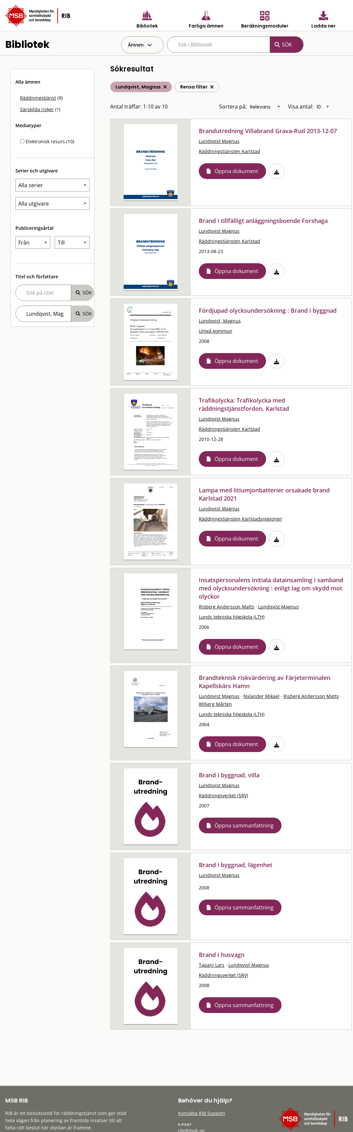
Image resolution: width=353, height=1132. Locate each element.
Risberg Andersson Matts (226, 607)
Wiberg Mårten (215, 704)
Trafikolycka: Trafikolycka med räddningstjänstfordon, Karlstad (244, 404)
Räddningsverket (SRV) (223, 795)
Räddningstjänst (38, 98)
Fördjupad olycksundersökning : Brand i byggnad (268, 310)
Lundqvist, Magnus (220, 321)
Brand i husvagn (221, 955)
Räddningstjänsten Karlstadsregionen (240, 519)
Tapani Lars (211, 965)
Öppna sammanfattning (244, 825)
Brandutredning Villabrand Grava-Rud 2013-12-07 (268, 131)
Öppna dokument (236, 171)
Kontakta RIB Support (201, 1113)
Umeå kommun (215, 331)
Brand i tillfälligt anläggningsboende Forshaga (263, 221)
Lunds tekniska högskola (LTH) (231, 617)
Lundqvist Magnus (219, 141)
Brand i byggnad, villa (229, 775)
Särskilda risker (37, 109)
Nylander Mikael (261, 696)
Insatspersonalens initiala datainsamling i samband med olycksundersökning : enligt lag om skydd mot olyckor (271, 588)
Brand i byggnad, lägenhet (235, 865)
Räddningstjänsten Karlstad (229, 151)
